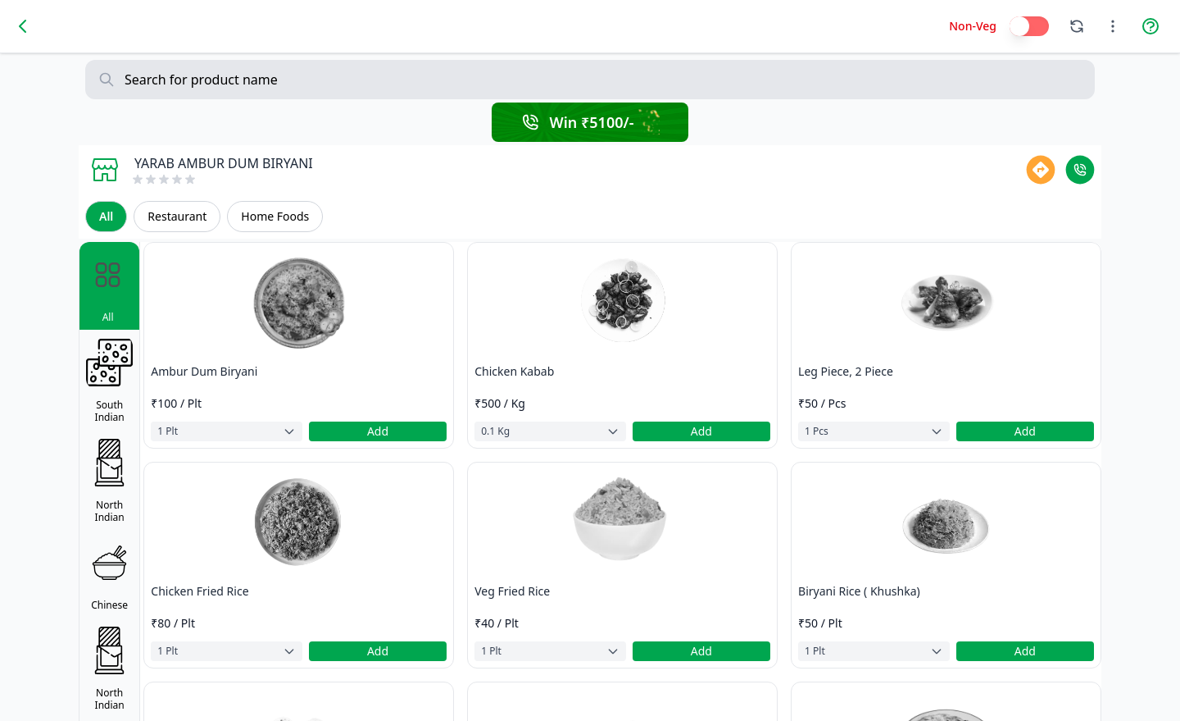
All (106, 216)
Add (377, 431)
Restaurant (177, 216)
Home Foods (275, 216)
